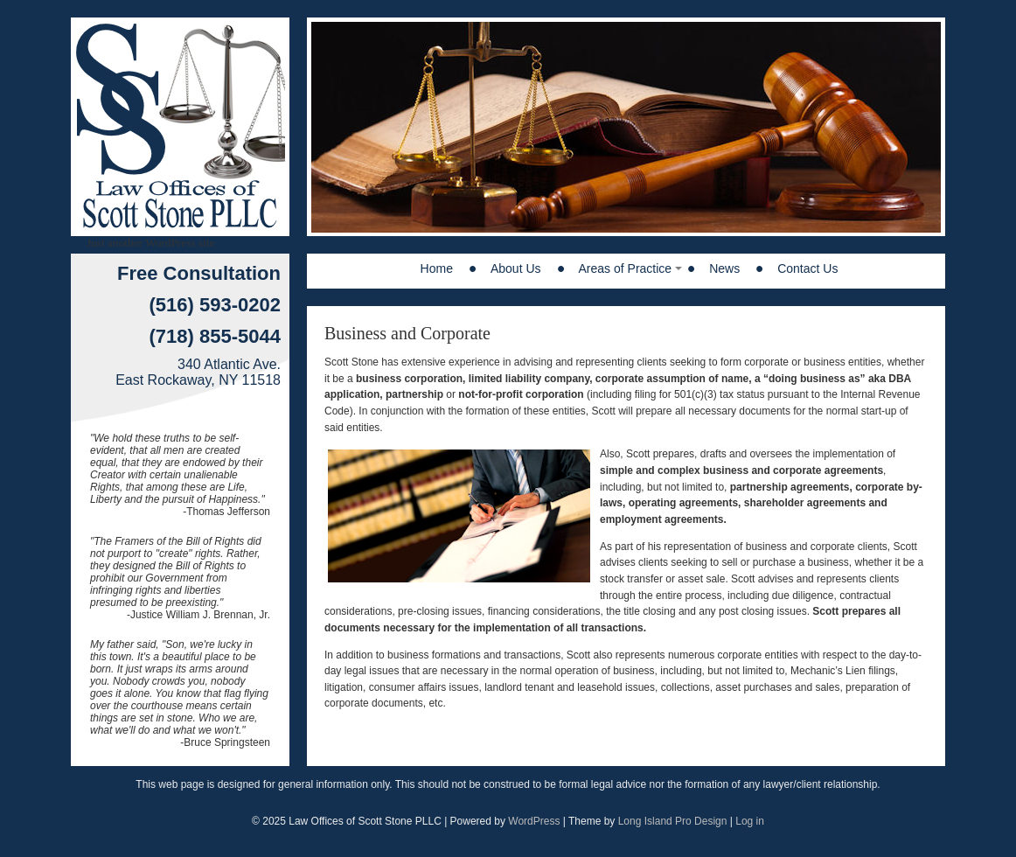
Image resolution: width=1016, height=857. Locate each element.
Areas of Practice (625, 268)
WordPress (534, 821)
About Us (516, 268)
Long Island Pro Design (672, 821)
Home (437, 268)
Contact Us (807, 268)
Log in (749, 821)
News (724, 268)
